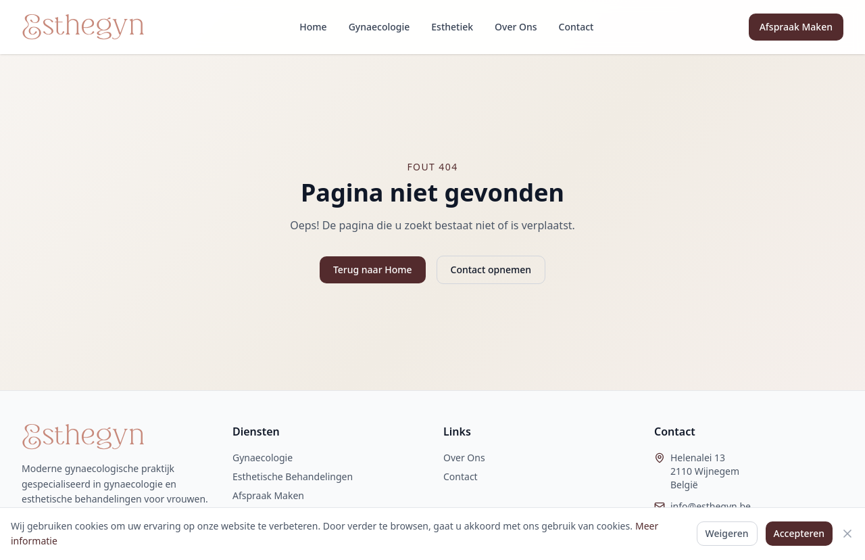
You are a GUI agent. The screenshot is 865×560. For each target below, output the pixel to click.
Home (312, 26)
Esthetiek (452, 26)
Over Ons (516, 26)
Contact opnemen (491, 269)
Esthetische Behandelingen (292, 476)
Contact (576, 26)
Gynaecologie (379, 26)
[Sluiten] (847, 533)
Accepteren (799, 533)
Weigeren (727, 533)
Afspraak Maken (796, 26)
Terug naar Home (372, 269)
